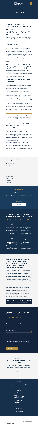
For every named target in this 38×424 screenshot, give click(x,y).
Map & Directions (19, 413)
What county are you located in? (11, 330)
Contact (31, 383)
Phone (7, 323)
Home (7, 383)
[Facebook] (20, 392)
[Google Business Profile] (17, 392)
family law (7, 49)
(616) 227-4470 (19, 402)
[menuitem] (19, 163)
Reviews (18, 383)
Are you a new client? (9, 327)
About (10, 383)
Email (20, 323)
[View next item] (23, 201)
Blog (21, 383)
